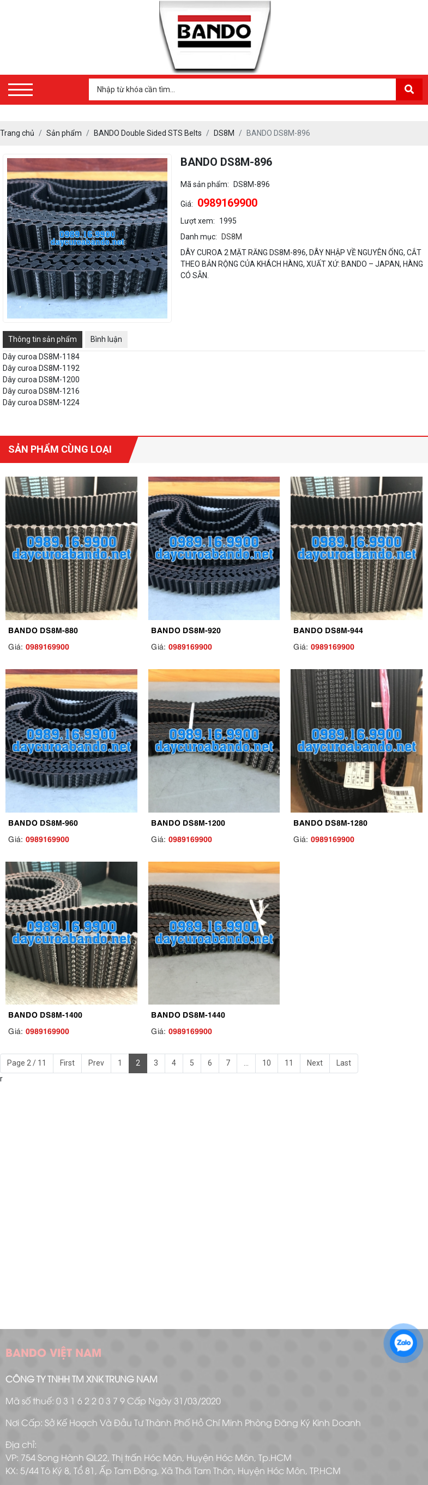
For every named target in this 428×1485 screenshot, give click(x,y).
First (67, 1063)
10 (266, 1063)
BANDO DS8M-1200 (188, 821)
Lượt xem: (197, 221)
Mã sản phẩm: (204, 184)
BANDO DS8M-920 (186, 629)
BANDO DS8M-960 (43, 821)
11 (289, 1063)
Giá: (186, 204)
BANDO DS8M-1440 (188, 1013)
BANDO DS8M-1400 (45, 1013)
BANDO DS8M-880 (43, 629)
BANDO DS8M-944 (328, 629)
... (246, 1063)
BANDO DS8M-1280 (330, 821)
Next (315, 1063)
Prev (96, 1063)
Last (343, 1063)
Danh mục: (198, 236)
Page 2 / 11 (26, 1063)
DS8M (231, 236)
